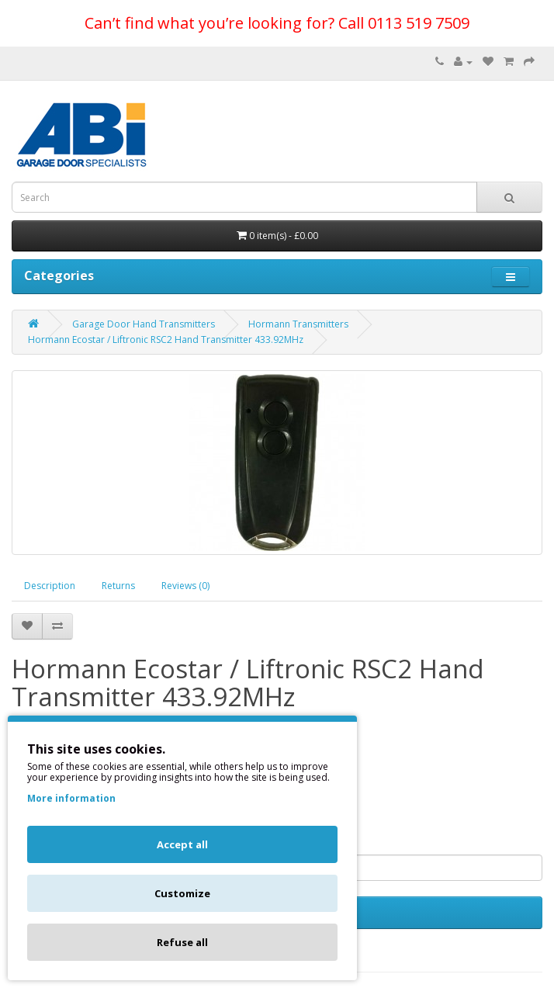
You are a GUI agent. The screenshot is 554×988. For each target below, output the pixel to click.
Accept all (182, 844)
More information (71, 798)
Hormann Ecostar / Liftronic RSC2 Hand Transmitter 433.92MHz (165, 339)
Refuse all (182, 942)
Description (49, 585)
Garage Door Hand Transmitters (143, 324)
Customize (182, 893)
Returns (118, 585)
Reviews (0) (185, 585)
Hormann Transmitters (298, 324)
